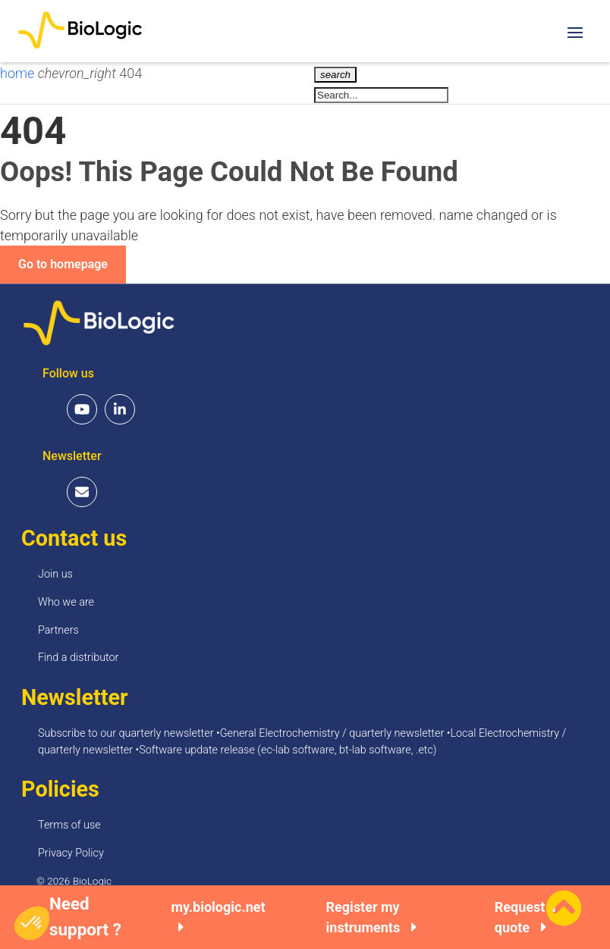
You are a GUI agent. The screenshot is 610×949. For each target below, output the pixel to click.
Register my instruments (371, 917)
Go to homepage (63, 264)
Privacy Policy (71, 853)
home (19, 73)
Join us (55, 574)
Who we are (66, 602)
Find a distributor (78, 657)
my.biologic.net (218, 917)
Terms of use (69, 825)
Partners (58, 630)
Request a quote (525, 917)
